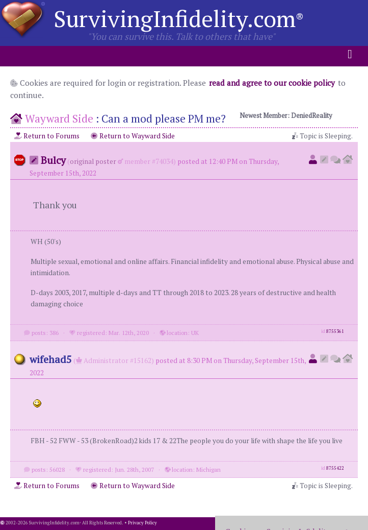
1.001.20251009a (350, 523)
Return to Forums (47, 135)
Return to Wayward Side (133, 135)
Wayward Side (59, 118)
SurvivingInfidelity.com (179, 18)
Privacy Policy (142, 523)
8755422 (335, 468)
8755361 (335, 331)
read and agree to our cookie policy (272, 83)
